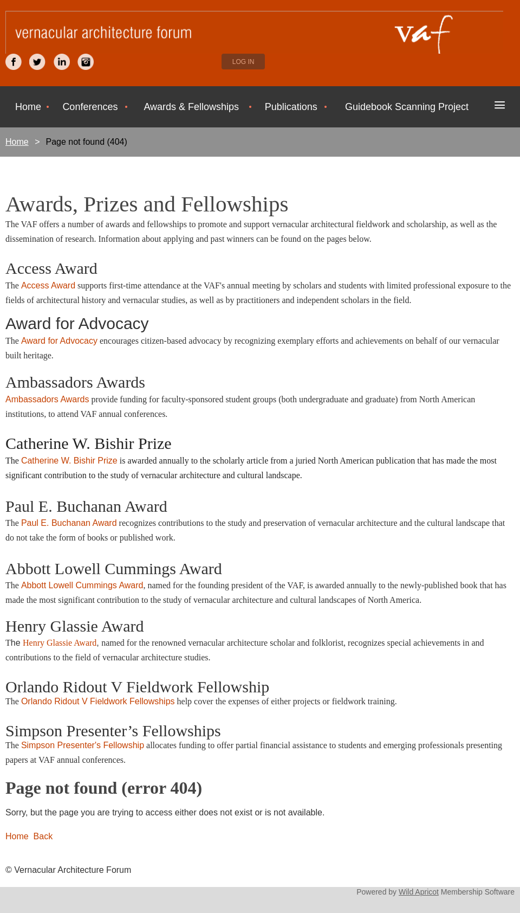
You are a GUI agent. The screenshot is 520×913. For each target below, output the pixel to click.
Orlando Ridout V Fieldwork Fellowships (98, 701)
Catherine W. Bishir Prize (69, 460)
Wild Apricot (419, 892)
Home (17, 141)
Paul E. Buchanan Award (69, 523)
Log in (243, 62)
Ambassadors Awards (47, 399)
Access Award (48, 285)
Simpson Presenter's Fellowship (82, 745)
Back (43, 836)
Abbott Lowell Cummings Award (82, 585)
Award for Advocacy (59, 340)
